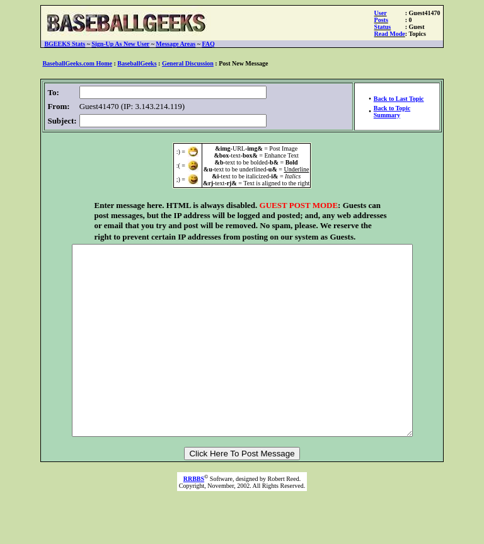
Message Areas (175, 43)
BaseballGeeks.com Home (77, 63)
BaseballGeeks (136, 63)
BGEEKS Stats (64, 43)
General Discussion (188, 63)
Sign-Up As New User (120, 43)
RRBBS (193, 516)
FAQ (208, 43)
